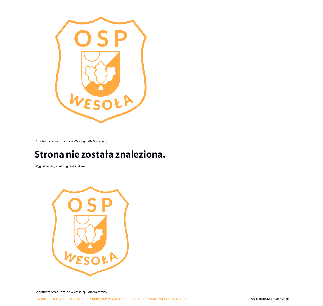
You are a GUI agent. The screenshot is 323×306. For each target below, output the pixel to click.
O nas (42, 298)
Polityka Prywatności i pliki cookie (159, 298)
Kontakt (76, 298)
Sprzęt (58, 298)
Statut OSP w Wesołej (107, 298)
